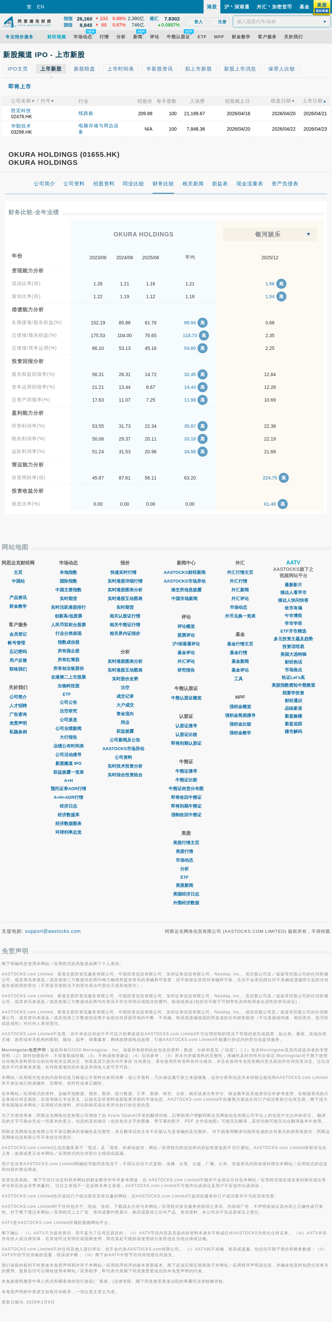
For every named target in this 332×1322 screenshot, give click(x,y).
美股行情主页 (186, 842)
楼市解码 (293, 731)
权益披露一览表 (68, 772)
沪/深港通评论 (186, 643)
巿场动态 (240, 607)
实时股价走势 (125, 678)
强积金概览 (240, 706)
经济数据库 (68, 814)
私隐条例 (18, 731)
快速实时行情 (125, 572)
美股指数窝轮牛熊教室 (293, 685)
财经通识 (293, 700)
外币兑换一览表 (240, 616)
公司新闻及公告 (125, 739)
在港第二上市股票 (68, 677)
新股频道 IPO (68, 763)
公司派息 (68, 719)
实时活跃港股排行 (68, 607)
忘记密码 (18, 651)
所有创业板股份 (68, 668)
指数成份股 (68, 642)
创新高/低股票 (68, 616)
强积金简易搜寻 (240, 715)
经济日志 (68, 806)
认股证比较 (186, 734)
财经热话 (293, 662)
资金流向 (125, 713)
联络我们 (18, 669)
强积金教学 (240, 732)
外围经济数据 (186, 902)
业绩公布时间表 (68, 745)
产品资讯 (18, 597)
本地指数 (68, 572)
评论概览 (186, 626)
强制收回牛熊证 (186, 814)
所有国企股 (68, 650)
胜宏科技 (21, 110)
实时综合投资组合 (125, 774)
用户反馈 (18, 660)
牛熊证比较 (186, 779)
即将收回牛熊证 (186, 797)
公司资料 (125, 757)
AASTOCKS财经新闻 (186, 572)
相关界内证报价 (125, 633)
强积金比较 (240, 724)
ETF (68, 694)
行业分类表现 (68, 633)
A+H (68, 780)
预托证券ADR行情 (68, 788)
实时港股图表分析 (125, 589)
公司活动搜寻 (68, 754)
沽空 (125, 687)
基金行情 (240, 652)
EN (41, 6)
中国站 (18, 581)
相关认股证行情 (125, 616)
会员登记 (18, 634)
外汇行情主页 (240, 572)
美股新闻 (186, 885)
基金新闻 (240, 661)
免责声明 (18, 723)
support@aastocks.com (53, 931)
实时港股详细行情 (125, 581)
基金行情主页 (240, 643)
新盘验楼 (293, 716)
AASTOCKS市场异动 (125, 748)
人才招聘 (18, 705)
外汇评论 (186, 661)
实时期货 (68, 598)
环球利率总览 (68, 832)
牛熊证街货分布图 (186, 788)
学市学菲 (293, 623)
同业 (125, 722)
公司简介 (18, 696)
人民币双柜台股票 (68, 624)
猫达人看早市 (293, 592)
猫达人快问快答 (293, 600)
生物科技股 (68, 685)
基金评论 (186, 652)
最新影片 (293, 584)
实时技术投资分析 (125, 766)
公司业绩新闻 (68, 728)
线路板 (86, 113)
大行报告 (68, 737)
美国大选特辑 (293, 654)
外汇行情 (240, 581)
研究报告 (186, 670)
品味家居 (293, 708)
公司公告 (68, 702)
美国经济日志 (186, 894)
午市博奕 (293, 615)
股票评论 (186, 635)
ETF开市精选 (293, 631)
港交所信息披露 (186, 589)
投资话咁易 (293, 646)
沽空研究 (68, 711)
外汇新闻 (240, 589)
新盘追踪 (293, 723)
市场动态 (186, 860)
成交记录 (125, 696)
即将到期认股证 (186, 743)
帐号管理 (18, 642)
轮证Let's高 (293, 677)
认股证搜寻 (186, 725)
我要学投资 (293, 692)
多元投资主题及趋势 (293, 638)
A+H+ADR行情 (68, 797)
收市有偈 (293, 607)
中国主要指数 (68, 589)
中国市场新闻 (186, 598)
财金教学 (18, 606)
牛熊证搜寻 (186, 771)
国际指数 (68, 581)
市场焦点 (293, 669)
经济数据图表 (68, 823)
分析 (186, 868)
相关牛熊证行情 (125, 624)
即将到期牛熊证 (186, 806)
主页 (18, 572)
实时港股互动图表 (125, 598)
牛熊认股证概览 (186, 697)
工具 (240, 678)
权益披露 (125, 731)
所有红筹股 (68, 659)
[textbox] (281, 21)
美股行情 (186, 851)
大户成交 (125, 705)
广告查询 (18, 714)
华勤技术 (21, 126)
